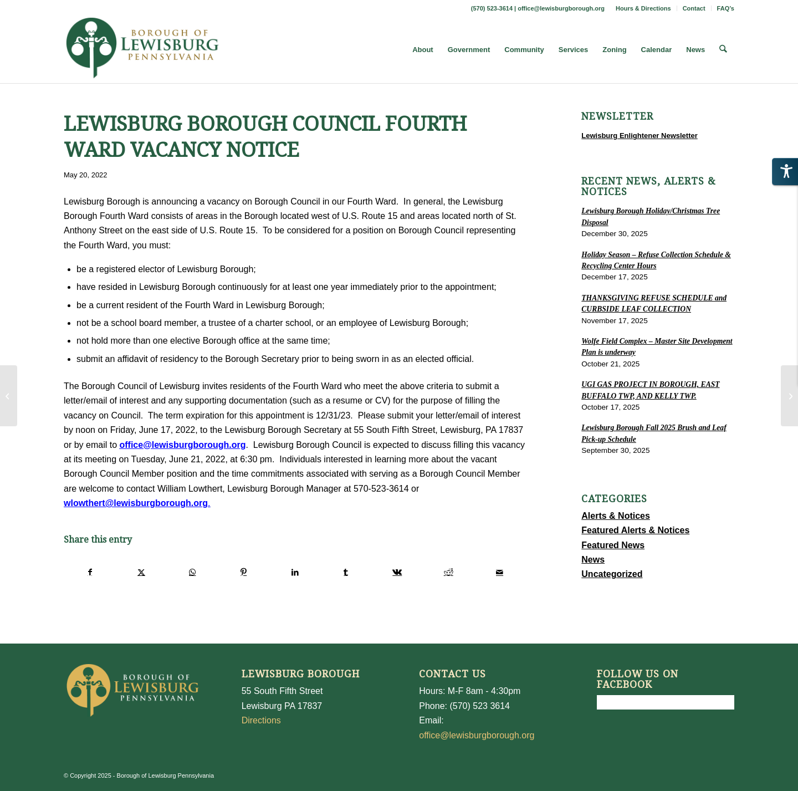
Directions (261, 720)
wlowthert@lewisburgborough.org (136, 503)
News (593, 559)
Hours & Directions (643, 8)
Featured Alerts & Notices (635, 530)
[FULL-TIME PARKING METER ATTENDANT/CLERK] (789, 395)
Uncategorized (611, 574)
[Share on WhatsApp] (192, 572)
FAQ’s (725, 8)
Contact (694, 8)
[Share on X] (141, 572)
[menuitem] (643, 8)
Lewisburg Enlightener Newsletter (639, 135)
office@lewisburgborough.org (561, 8)
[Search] (723, 50)
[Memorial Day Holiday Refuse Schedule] (8, 395)
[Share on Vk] (397, 572)
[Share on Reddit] (448, 572)
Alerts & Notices (615, 515)
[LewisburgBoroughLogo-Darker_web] (143, 50)
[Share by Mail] (499, 572)
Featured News (612, 545)
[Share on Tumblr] (346, 572)
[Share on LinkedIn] (294, 572)
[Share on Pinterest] (243, 572)
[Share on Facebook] (89, 572)
